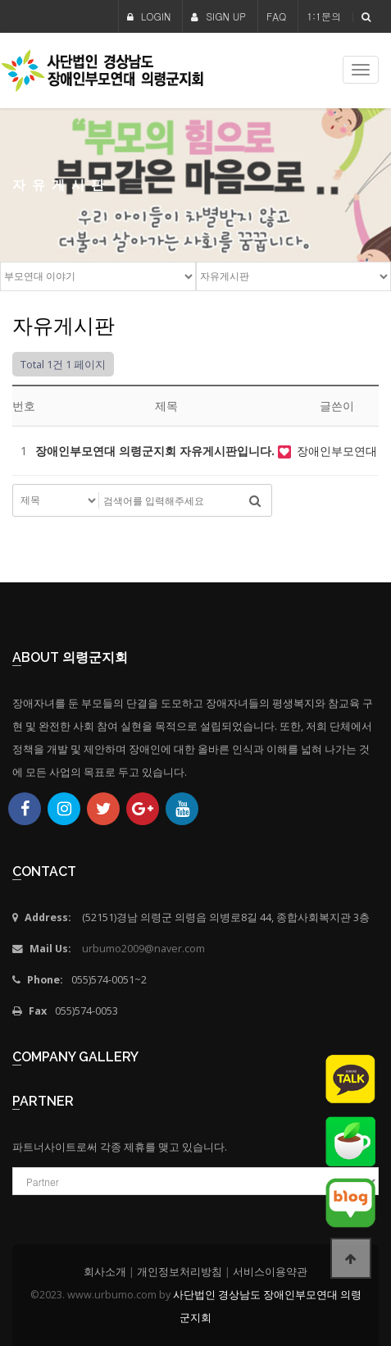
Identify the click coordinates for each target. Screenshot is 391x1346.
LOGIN (149, 16)
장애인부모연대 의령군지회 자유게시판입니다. (156, 451)
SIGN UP (218, 16)
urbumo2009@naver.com (143, 949)
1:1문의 (324, 16)
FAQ (276, 16)
